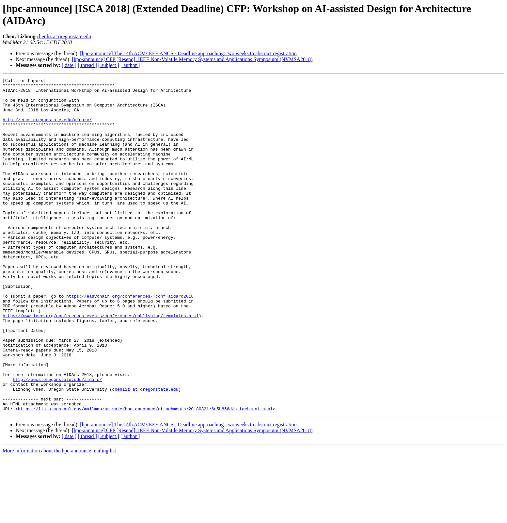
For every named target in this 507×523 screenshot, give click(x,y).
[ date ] (69, 65)
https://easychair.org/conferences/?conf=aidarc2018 (130, 340)
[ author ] (130, 65)
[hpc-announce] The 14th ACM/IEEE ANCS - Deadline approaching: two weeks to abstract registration (188, 53)
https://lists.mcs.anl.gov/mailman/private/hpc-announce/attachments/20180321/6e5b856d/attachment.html (145, 475)
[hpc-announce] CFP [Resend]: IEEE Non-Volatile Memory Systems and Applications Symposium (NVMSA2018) (192, 59)
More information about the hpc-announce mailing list (59, 517)
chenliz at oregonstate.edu (64, 36)
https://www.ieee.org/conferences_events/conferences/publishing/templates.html (101, 364)
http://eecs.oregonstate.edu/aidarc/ (47, 128)
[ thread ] (87, 65)
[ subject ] (108, 65)
